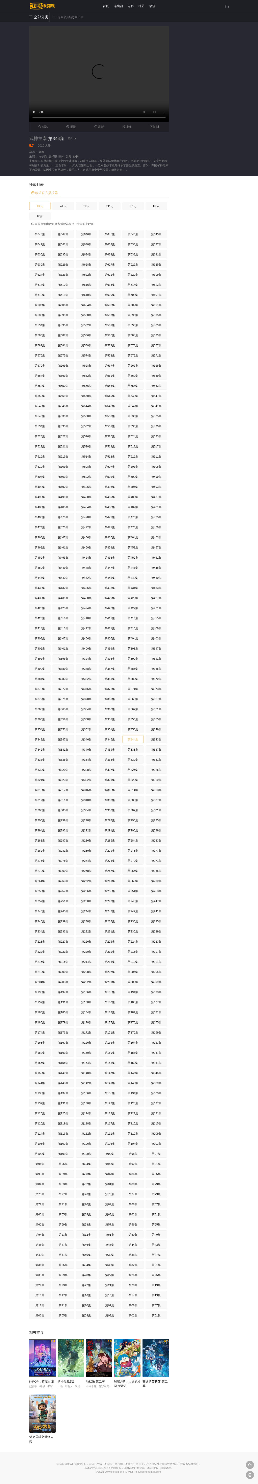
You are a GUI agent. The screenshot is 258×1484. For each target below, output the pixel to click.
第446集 (133, 567)
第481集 (156, 507)
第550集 (86, 396)
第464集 (133, 537)
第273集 (110, 860)
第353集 (63, 729)
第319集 (156, 780)
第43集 (156, 1244)
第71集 (63, 1204)
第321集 (110, 780)
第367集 (156, 699)
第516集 (40, 456)
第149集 (63, 1073)
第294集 (40, 830)
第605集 (63, 305)
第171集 (110, 1032)
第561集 (110, 375)
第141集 (110, 1083)
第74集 (133, 1194)
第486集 (40, 507)
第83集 (63, 1184)
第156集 (40, 1062)
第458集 (133, 547)
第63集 (109, 1214)
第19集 (156, 1285)
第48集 (39, 1244)
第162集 (40, 1052)
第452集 (133, 557)
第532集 (86, 426)
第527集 (63, 436)
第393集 (110, 658)
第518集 (133, 446)
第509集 (63, 466)
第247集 (156, 901)
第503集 (63, 476)
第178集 (86, 1022)
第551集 (63, 396)
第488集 (133, 497)
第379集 (156, 678)
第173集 (63, 1032)
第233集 (63, 931)
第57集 (109, 1224)
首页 (106, 6)
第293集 (63, 830)
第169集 (156, 1032)
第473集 (63, 527)
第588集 (40, 335)
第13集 (156, 1295)
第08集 (133, 1305)
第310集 (86, 800)
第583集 (156, 335)
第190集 (86, 1002)
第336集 (40, 759)
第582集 (40, 345)
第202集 (86, 982)
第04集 (86, 1315)
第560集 (133, 375)
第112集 (86, 1133)
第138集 (40, 1093)
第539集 (63, 416)
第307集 (156, 800)
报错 (71, 126)
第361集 (156, 709)
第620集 (133, 274)
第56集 (133, 1224)
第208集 (86, 972)
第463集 (156, 537)
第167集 (63, 1042)
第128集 (133, 1103)
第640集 (86, 244)
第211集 (156, 961)
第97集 (156, 1153)
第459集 (110, 547)
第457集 (156, 547)
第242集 (133, 911)
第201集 (110, 982)
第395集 (63, 658)
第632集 (133, 254)
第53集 (63, 1234)
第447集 (110, 567)
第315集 (110, 790)
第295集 (156, 820)
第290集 (133, 830)
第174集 (40, 1032)
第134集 (133, 1093)
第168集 (40, 1042)
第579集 (110, 345)
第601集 (156, 305)
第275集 (63, 860)
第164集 (133, 1042)
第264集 (40, 881)
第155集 (63, 1062)
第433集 (156, 588)
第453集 (110, 557)
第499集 (156, 476)
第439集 (156, 577)
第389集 (63, 668)
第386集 (133, 668)
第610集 (86, 294)
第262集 (86, 881)
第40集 (86, 1254)
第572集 (133, 355)
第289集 (156, 830)
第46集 (86, 1244)
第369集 (110, 699)
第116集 (133, 1123)
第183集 (110, 1012)
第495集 (110, 486)
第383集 (63, 678)
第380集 (133, 678)
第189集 (110, 1002)
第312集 (40, 800)
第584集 (133, 335)
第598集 (86, 315)
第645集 (110, 234)
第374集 (133, 689)
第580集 (86, 345)
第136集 (86, 1093)
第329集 (63, 769)
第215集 (63, 961)
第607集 (156, 294)
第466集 (86, 537)
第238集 (86, 921)
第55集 (156, 1224)
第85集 (156, 1174)
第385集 (156, 668)
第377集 (63, 689)
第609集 (110, 294)
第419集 (63, 618)
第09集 (109, 1305)
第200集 (133, 982)
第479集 (63, 517)
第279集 (110, 850)
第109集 (156, 1133)
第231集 (110, 931)
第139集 (156, 1083)
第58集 (86, 1224)
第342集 (40, 749)
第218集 (133, 951)
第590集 (133, 325)
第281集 (63, 850)
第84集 (39, 1184)
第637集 (156, 244)
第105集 (110, 1143)
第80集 (133, 1184)
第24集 (39, 1285)
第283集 (156, 840)
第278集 (133, 850)
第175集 (156, 1022)
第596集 (133, 315)
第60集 (39, 1224)
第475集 (156, 517)
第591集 (110, 325)
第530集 (133, 426)
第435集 (110, 588)
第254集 (133, 891)
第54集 (39, 1234)
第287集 (63, 840)
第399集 (110, 648)
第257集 (63, 891)
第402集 (40, 648)
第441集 (110, 577)
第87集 (109, 1174)
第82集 (86, 1184)
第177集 (110, 1022)
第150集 (40, 1073)
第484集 (86, 507)
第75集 (109, 1194)
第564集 (40, 375)
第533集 (63, 426)
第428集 (133, 598)
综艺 (141, 6)
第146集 (133, 1073)
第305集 (63, 810)
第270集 (40, 870)
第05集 (63, 1315)
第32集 (133, 1265)
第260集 (133, 881)
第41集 (63, 1254)
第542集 (133, 406)
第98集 (133, 1153)
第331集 (156, 759)
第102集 (40, 1153)
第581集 (63, 345)
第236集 (133, 921)
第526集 (86, 436)
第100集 (86, 1153)
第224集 (133, 941)
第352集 (86, 729)
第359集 (63, 719)
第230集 (133, 931)
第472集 (86, 527)
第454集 (86, 557)
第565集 (156, 365)
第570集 (40, 365)
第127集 (156, 1103)
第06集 (39, 1315)
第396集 (40, 658)
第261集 (110, 881)
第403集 (156, 638)
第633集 (110, 254)
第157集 (156, 1052)
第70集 (86, 1204)
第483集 (110, 507)
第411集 (110, 628)
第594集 (40, 325)
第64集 (86, 1214)
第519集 (110, 446)
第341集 (63, 749)
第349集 (156, 729)
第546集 (40, 406)
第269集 (63, 870)
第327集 (110, 769)
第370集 (86, 699)
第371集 (63, 699)
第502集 (86, 476)
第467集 (63, 537)
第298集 (86, 820)
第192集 (40, 1002)
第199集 (156, 982)
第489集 (110, 497)
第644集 (133, 234)
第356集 (133, 719)
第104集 (133, 1143)
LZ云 (133, 206)
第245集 (63, 911)
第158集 (133, 1052)
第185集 (63, 1012)
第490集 (86, 497)
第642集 (40, 244)
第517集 (156, 446)
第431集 (63, 598)
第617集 (63, 284)
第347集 (63, 739)
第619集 (156, 274)
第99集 (109, 1153)
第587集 (63, 335)
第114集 (40, 1133)
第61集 (156, 1214)
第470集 (133, 527)
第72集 (39, 1204)
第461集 (63, 547)
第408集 (40, 638)
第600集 (40, 315)
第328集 (86, 769)
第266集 (133, 870)
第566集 (133, 365)
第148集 (86, 1073)
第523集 (156, 436)
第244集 (86, 911)
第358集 (86, 719)
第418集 (86, 618)
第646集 (86, 234)
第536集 (133, 416)
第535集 (156, 416)
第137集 (63, 1093)
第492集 (40, 497)
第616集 (86, 284)
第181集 (156, 1012)
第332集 (133, 759)
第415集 (156, 618)
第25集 (156, 1275)
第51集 (109, 1234)
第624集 (40, 274)
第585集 (110, 335)
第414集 (40, 628)
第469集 (156, 527)
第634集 (86, 254)
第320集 (133, 780)
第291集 (110, 830)
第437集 (63, 588)
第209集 (63, 972)
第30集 (39, 1275)
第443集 (63, 577)
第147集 (110, 1073)
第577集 (156, 345)
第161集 (63, 1052)
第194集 (133, 992)
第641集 (63, 244)
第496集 (86, 486)
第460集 (86, 547)
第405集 (110, 638)
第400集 (86, 648)
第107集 (63, 1143)
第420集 (40, 618)
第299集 (63, 820)
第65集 (63, 1214)
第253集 (156, 891)
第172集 (86, 1032)
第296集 (133, 820)
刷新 (99, 126)
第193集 (156, 992)
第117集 (110, 1123)
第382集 (86, 678)
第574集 (86, 355)
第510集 (40, 466)
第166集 (86, 1042)
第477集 (110, 517)
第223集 (156, 941)
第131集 (63, 1103)
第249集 (110, 901)
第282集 (40, 850)
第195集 (110, 992)
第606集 (40, 305)
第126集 (40, 1113)
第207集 (110, 972)
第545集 (63, 406)
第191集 (63, 1002)
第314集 (133, 790)
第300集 (40, 820)
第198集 (40, 992)
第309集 (110, 800)
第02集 (133, 1315)
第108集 (40, 1143)
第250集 (86, 901)
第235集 (156, 921)
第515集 (63, 456)
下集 (155, 126)
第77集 (63, 1194)
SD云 (109, 206)
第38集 (133, 1254)
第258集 (40, 891)
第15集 (109, 1295)
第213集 (110, 961)
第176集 (133, 1022)
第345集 (110, 739)
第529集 (156, 426)
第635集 (63, 254)
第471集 (110, 527)
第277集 (156, 850)
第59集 (63, 1224)
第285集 (110, 840)
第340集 (86, 749)
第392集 (133, 658)
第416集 (133, 618)
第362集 (133, 709)
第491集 (63, 497)
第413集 (63, 628)
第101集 (63, 1153)
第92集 (133, 1163)
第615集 (110, 284)
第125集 (63, 1113)
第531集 (110, 426)
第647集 (63, 234)
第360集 (40, 719)
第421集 (156, 608)
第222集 (40, 951)
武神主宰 (38, 138)
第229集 (156, 931)
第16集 (86, 1295)
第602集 (133, 305)
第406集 (86, 638)
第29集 (63, 1275)
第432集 (40, 598)
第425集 (63, 608)
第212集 (133, 961)
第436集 (86, 588)
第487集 (156, 497)
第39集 (109, 1254)
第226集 (86, 941)
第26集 (133, 1275)
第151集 (156, 1062)
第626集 (133, 264)
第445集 (156, 567)
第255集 (110, 891)
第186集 (40, 1012)
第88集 (86, 1174)
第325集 (156, 769)
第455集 (63, 557)
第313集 (156, 790)
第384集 (40, 678)
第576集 (40, 355)
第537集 (110, 416)
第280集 (86, 850)
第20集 (133, 1285)
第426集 (40, 608)
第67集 (156, 1204)
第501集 (110, 476)
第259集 (156, 881)
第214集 (86, 961)
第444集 (40, 577)
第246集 (40, 911)
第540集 (40, 416)
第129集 (110, 1103)
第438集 (40, 588)
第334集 (86, 759)
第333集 (110, 759)
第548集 (133, 396)
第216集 (40, 961)
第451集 (156, 557)
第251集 (63, 901)
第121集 (156, 1113)
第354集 (40, 729)
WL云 (63, 206)
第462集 (40, 547)
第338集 (133, 749)
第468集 (40, 537)
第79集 (156, 1184)
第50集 (133, 1234)
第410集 (133, 628)
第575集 (63, 355)
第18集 (39, 1295)
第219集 (110, 951)
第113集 (63, 1133)
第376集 (86, 689)
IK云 (40, 216)
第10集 (86, 1305)
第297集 (110, 820)
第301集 (156, 810)
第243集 (110, 911)
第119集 (63, 1123)
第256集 (86, 891)
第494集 (133, 486)
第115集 (156, 1123)
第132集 (40, 1103)
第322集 (86, 780)
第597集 (110, 315)
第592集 (86, 325)
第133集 (156, 1093)
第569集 (63, 365)
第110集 (133, 1133)
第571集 (156, 355)
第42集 (39, 1254)
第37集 (156, 1254)
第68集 (133, 1204)
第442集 (86, 577)
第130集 (86, 1103)
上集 (127, 126)
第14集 (133, 1295)
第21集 (109, 1285)
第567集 (110, 365)
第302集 (133, 810)
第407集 (63, 638)
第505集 (156, 466)
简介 (72, 138)
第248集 (133, 901)
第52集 (86, 1234)
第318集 (40, 790)
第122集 (133, 1113)
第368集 (133, 699)
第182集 (133, 1012)
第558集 (40, 385)
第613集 (156, 284)
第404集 (133, 638)
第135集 (110, 1093)
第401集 (63, 648)
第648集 (40, 234)
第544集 (86, 406)
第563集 (63, 375)
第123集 (110, 1113)
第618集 (40, 284)
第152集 (133, 1062)
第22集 (86, 1285)
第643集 (156, 234)
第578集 (133, 345)
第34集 (86, 1265)
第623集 (63, 274)
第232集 (86, 931)
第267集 (110, 870)
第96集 (39, 1163)
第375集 (110, 689)
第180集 (40, 1022)
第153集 (110, 1062)
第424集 (86, 608)
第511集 (156, 456)
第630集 (40, 264)
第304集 (86, 810)
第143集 (63, 1083)
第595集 (156, 315)
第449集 (63, 567)
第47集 (63, 1244)
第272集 (133, 860)
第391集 (156, 658)
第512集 (133, 456)
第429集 (110, 598)
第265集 (156, 870)
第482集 (133, 507)
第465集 (110, 537)
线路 (43, 126)
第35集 (63, 1265)
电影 (131, 6)
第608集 (133, 294)
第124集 (86, 1113)
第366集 (40, 709)
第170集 (133, 1032)
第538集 (86, 416)
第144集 (40, 1083)
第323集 (63, 780)
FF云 (156, 206)
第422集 (133, 608)
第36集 (39, 1265)
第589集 (156, 325)
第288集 (40, 840)
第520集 (86, 446)
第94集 (86, 1163)
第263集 (63, 881)
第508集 (86, 466)
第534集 (40, 426)
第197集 (63, 992)
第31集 (156, 1265)
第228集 (40, 941)
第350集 (133, 729)
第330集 (40, 769)
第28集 (86, 1275)
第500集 (133, 476)
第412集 (86, 628)
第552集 (40, 396)
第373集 (156, 689)
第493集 (156, 486)
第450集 (40, 567)
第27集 (109, 1275)
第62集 (133, 1214)
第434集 (133, 588)
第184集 (86, 1012)
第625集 (156, 264)
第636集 (40, 254)
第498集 (40, 486)
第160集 (86, 1052)
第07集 (156, 1305)
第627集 (110, 264)
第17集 (63, 1295)
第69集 (109, 1204)
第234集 (40, 931)
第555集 (110, 385)
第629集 (63, 264)
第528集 (40, 436)
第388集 (86, 668)
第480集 (40, 517)
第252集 (40, 901)
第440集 (133, 577)
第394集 (86, 658)
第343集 (156, 739)
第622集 (86, 274)
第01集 (156, 1315)
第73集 (156, 1194)
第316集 (86, 790)
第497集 (63, 486)
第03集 (109, 1315)
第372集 (40, 699)
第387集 (110, 668)
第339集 (110, 749)
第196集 (86, 992)
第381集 (110, 678)
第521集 (63, 446)
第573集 (110, 355)
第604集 (86, 305)
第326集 (133, 769)
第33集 (109, 1265)
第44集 (133, 1244)
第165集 (110, 1042)
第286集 (86, 840)
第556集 (86, 385)
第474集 (40, 527)
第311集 (63, 800)
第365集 (63, 709)
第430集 (86, 598)
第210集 (40, 972)
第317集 (63, 790)
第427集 (156, 598)
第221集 (63, 951)
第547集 (156, 396)
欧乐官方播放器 (44, 193)
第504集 (40, 476)
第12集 (39, 1305)
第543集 (110, 406)
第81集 (109, 1184)
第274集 (86, 860)
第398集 (133, 648)
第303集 (110, 810)
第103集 (156, 1143)
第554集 (133, 385)
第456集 (40, 557)
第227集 (63, 941)
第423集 (110, 608)
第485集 (63, 507)
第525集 (110, 436)
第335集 (63, 759)
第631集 (156, 254)
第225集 (110, 941)
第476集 (133, 517)
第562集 (86, 375)
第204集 (40, 982)
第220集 (86, 951)
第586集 (86, 335)
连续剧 (118, 6)
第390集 (40, 668)
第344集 (133, 739)
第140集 (133, 1083)
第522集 (40, 446)
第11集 (63, 1305)
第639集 (110, 244)
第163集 (156, 1042)
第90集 (39, 1174)
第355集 (156, 719)
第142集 (86, 1083)
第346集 (86, 739)
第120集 (40, 1123)
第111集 (110, 1133)
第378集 (40, 689)
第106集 (86, 1143)
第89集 (63, 1174)
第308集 (133, 800)
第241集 (156, 911)
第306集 (40, 810)
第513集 (110, 456)
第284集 (133, 840)
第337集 (156, 749)
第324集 (40, 780)
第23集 (63, 1285)
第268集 (86, 870)
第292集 (86, 830)
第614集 (133, 284)
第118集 (86, 1123)
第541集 (156, 406)
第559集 (156, 375)
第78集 (39, 1194)
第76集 (86, 1194)
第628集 (86, 264)
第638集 (133, 244)
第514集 (86, 456)
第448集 (86, 567)
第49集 (156, 1234)
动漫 (152, 6)
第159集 (110, 1052)
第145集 (156, 1073)
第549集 (110, 396)
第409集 (156, 628)
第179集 (63, 1022)
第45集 (109, 1244)
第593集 (63, 325)
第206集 (133, 972)
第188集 (133, 1002)
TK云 (40, 206)
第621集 (110, 274)
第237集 (110, 921)
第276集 (40, 860)
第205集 (156, 972)
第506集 (133, 466)
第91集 (156, 1163)
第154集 (86, 1062)
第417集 (110, 618)
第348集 (40, 739)
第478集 (86, 517)
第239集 (63, 921)
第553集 (156, 385)
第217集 (156, 951)
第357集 (110, 719)
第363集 (110, 709)
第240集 (40, 921)
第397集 (156, 648)
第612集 (40, 294)
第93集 (109, 1163)
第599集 (63, 315)
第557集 (63, 385)
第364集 (86, 709)
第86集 (133, 1174)
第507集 (110, 466)
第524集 (133, 436)
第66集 (39, 1214)
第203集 (63, 982)
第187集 (156, 1002)
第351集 (110, 729)
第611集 (63, 294)
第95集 (63, 1163)
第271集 (156, 860)
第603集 (110, 305)
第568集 (86, 365)
